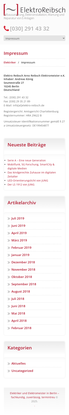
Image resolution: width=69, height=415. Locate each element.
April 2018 (19, 321)
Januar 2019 (20, 255)
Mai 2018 (18, 313)
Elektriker (10, 62)
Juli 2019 (17, 218)
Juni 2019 (18, 225)
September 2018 (23, 284)
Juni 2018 (18, 306)
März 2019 (19, 240)
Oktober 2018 (21, 277)
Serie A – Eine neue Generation (27, 160)
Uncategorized (22, 371)
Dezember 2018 (23, 262)
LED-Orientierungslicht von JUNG (28, 180)
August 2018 (20, 291)
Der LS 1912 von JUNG (21, 184)
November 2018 (23, 269)
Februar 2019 (21, 247)
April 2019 (19, 233)
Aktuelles (18, 363)
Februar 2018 (21, 328)
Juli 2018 (17, 299)
